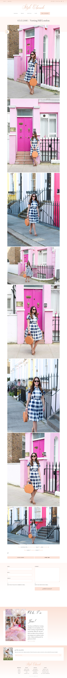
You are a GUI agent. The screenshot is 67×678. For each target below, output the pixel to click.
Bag (40, 547)
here (44, 547)
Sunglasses (33, 550)
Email (8, 572)
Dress (19, 547)
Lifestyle (29, 14)
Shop (36, 14)
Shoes (25, 550)
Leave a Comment (20, 557)
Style (19, 669)
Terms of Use (45, 669)
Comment (37, 566)
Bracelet (41, 550)
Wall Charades (45, 13)
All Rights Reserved (45, 673)
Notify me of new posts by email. (41, 584)
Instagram (35, 669)
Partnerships (26, 670)
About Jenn (26, 669)
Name (8, 566)
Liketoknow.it (35, 670)
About (4, 1)
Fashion (16, 14)
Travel (22, 14)
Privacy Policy (45, 670)
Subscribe (9, 1)
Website (8, 578)
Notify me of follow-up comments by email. (16, 584)
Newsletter (35, 673)
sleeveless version (32, 547)
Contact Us (26, 673)
